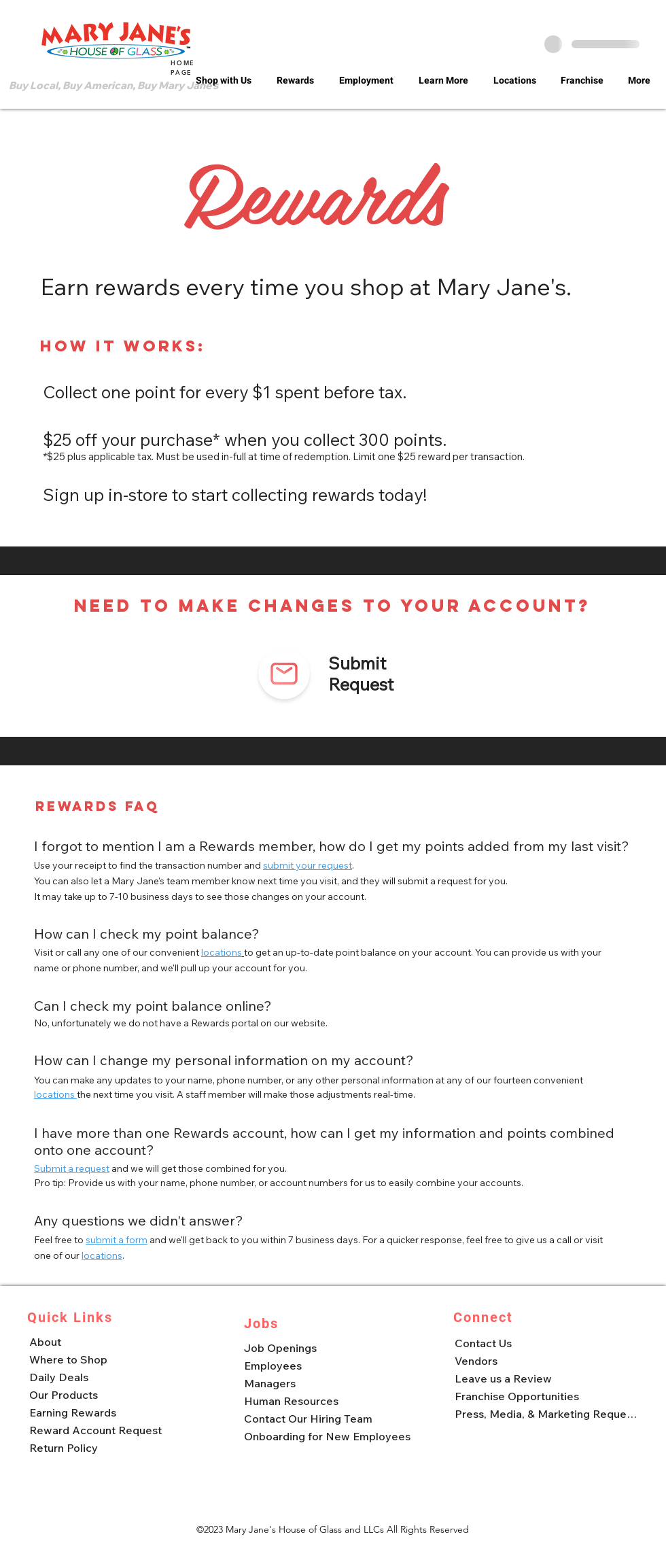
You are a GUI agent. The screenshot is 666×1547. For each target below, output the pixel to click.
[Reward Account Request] (118, 1430)
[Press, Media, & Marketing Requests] (544, 1414)
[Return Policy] (118, 1448)
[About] (118, 1342)
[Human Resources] (331, 1401)
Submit (357, 663)
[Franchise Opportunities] (544, 1396)
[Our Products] (118, 1395)
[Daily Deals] (118, 1377)
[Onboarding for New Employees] (331, 1436)
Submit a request (71, 1168)
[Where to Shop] (118, 1359)
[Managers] (331, 1383)
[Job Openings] (331, 1348)
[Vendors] (544, 1361)
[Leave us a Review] (544, 1378)
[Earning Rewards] (118, 1412)
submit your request (307, 865)
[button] (226, 81)
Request (360, 684)
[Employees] (331, 1365)
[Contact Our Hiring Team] (331, 1418)
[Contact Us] (544, 1343)
